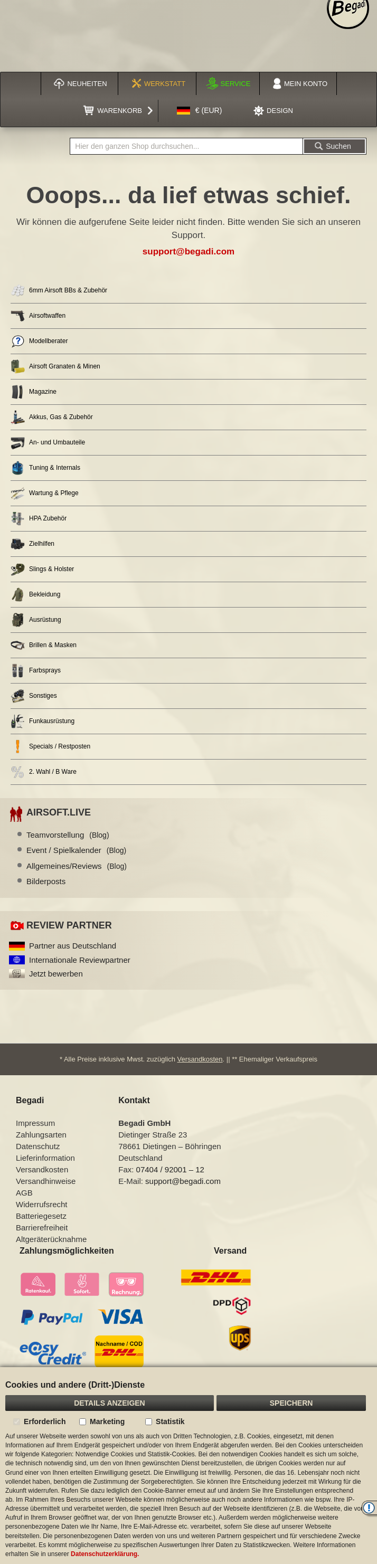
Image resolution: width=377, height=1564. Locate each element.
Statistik (170, 1421)
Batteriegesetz (41, 1215)
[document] (188, 1465)
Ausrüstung (36, 620)
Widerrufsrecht (42, 1204)
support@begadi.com (188, 252)
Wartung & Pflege (45, 493)
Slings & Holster (42, 569)
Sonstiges (34, 696)
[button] (199, 111)
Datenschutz (38, 1146)
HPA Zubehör (39, 518)
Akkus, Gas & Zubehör (52, 417)
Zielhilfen (32, 544)
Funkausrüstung (42, 721)
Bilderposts (45, 881)
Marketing (107, 1421)
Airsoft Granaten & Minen (55, 366)
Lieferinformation (45, 1157)
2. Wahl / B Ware (44, 772)
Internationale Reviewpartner (79, 959)
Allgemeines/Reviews (76, 865)
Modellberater (39, 341)
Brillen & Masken (44, 645)
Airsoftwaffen (38, 316)
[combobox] (186, 146)
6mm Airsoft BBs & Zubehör (59, 290)
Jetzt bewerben (56, 973)
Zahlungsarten (41, 1134)
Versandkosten (200, 1059)
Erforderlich (44, 1421)
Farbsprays (36, 670)
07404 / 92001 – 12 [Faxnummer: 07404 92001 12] (170, 1169)
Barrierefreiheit (42, 1227)
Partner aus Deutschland (72, 945)
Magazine (33, 392)
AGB (24, 1192)
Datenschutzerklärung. (105, 1554)
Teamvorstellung (67, 834)
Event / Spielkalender (76, 850)
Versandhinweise (46, 1181)
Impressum (35, 1123)
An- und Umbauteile (48, 442)
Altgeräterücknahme (51, 1239)
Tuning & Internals (45, 468)
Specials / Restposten (50, 747)
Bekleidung (35, 594)
